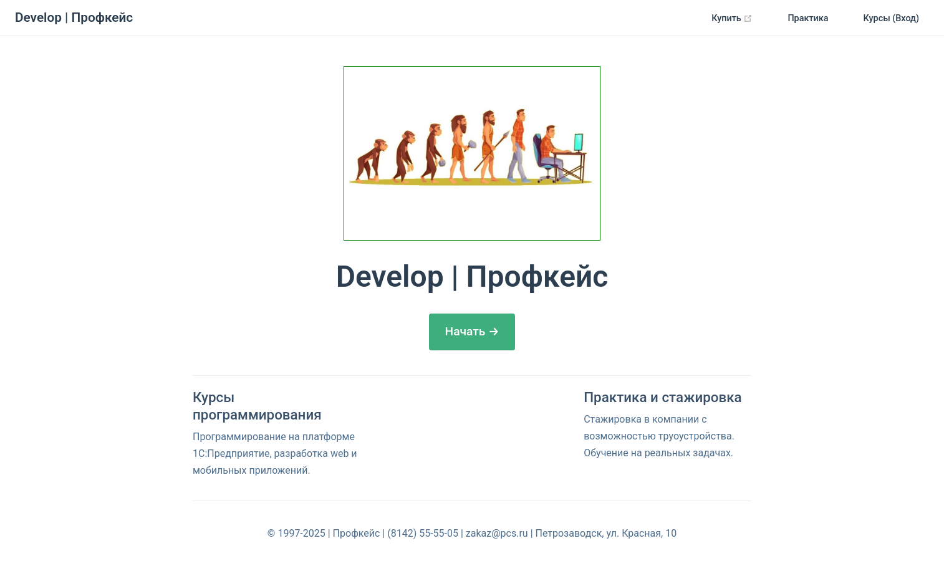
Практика (807, 18)
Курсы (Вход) (892, 18)
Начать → (472, 331)
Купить (737, 19)
